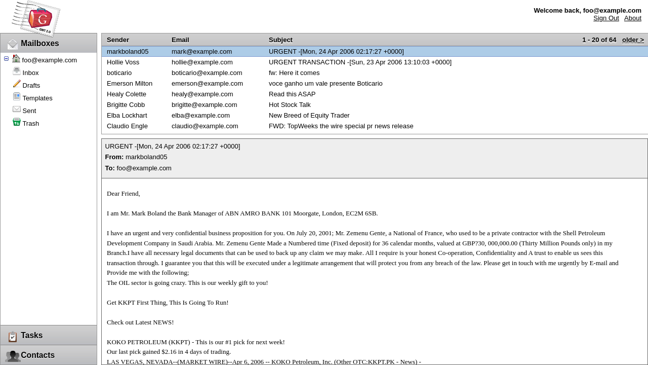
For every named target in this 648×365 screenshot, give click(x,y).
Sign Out (606, 18)
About (632, 18)
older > (633, 40)
